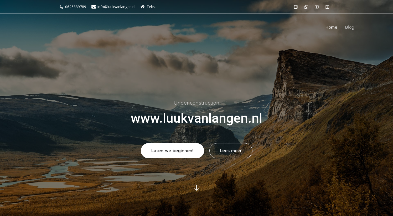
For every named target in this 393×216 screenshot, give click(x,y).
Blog (349, 28)
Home (331, 28)
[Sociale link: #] (297, 7)
